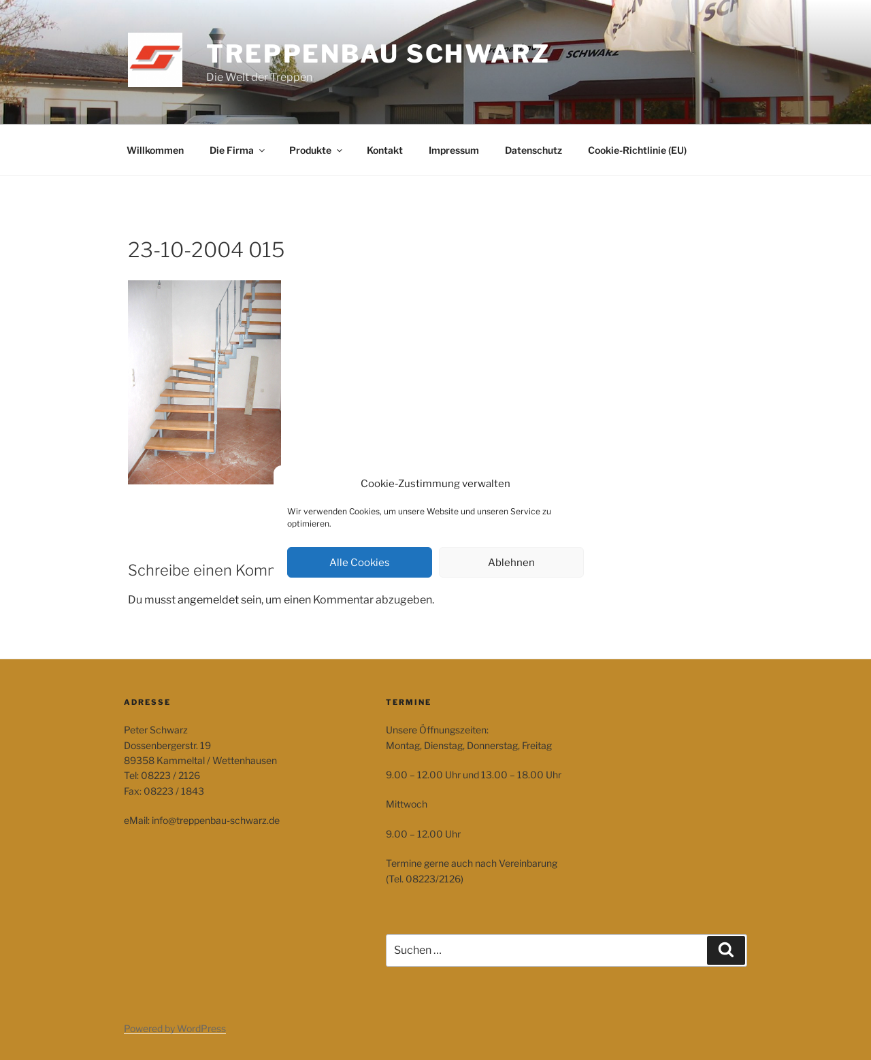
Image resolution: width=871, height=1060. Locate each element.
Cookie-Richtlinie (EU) (637, 150)
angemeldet (208, 599)
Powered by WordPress (175, 1028)
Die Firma (238, 150)
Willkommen (155, 150)
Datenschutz (533, 150)
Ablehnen (511, 563)
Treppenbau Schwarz (378, 54)
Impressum (454, 150)
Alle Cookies (359, 563)
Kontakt (385, 150)
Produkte (316, 150)
